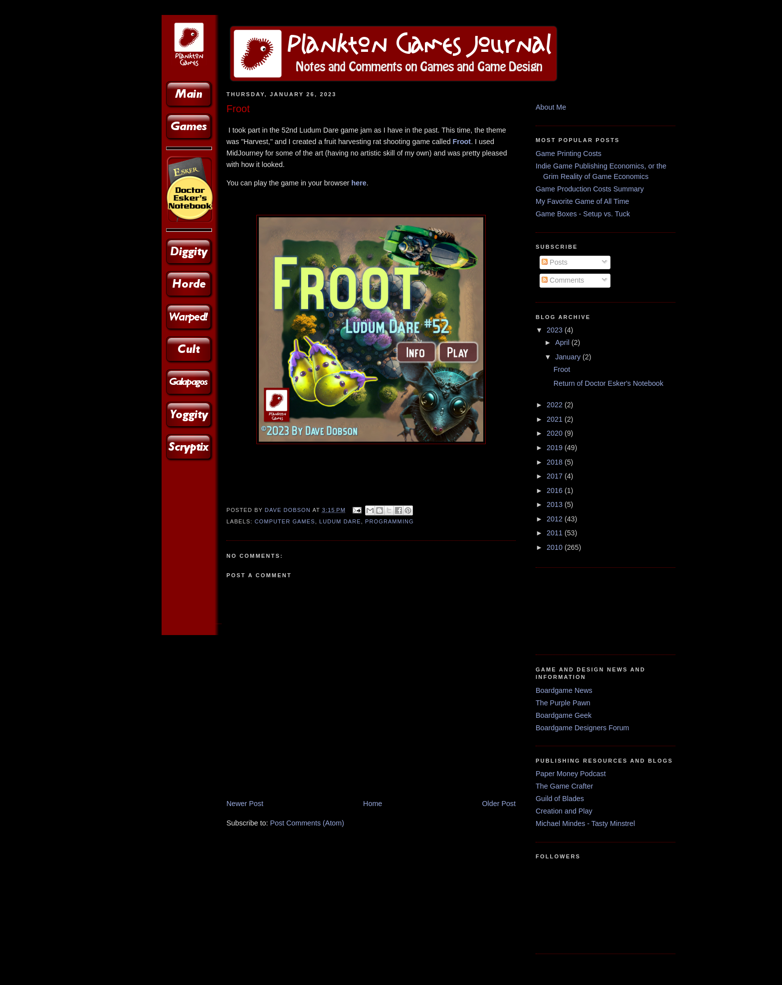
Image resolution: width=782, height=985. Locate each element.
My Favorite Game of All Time (582, 201)
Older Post (499, 804)
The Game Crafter (564, 786)
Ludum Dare (340, 521)
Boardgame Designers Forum (582, 728)
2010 (556, 547)
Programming (389, 521)
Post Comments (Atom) (307, 823)
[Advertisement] (567, 609)
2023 (556, 330)
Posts (555, 262)
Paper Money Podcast (571, 774)
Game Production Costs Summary (590, 189)
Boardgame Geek (563, 715)
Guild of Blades (560, 799)
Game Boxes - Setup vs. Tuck (583, 214)
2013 (556, 504)
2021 (556, 419)
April (563, 342)
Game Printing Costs (568, 154)
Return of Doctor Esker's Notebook (608, 383)
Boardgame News (564, 690)
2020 (556, 433)
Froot (462, 142)
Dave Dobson (289, 510)
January (569, 357)
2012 (556, 519)
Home (372, 804)
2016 (556, 490)
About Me (551, 107)
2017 (556, 476)
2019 (556, 448)
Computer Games (285, 521)
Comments (563, 280)
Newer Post (244, 804)
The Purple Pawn (563, 703)
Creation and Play (564, 811)
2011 (556, 533)
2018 (556, 462)
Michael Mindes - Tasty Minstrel (585, 823)
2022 (556, 405)
